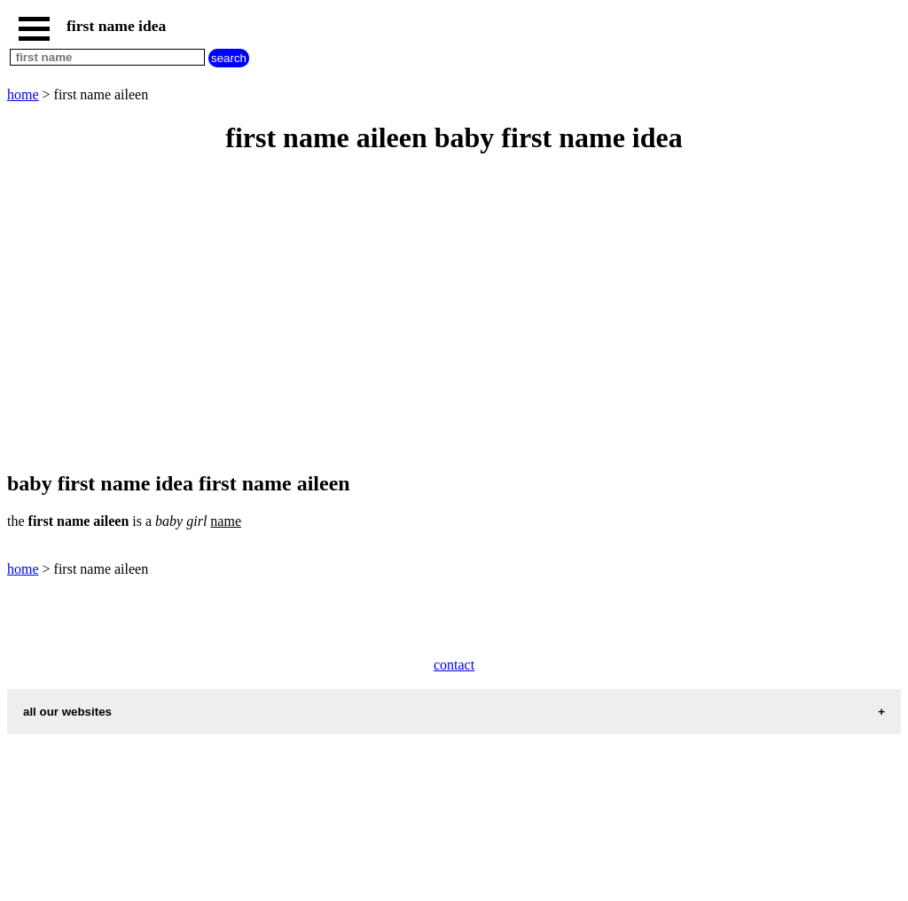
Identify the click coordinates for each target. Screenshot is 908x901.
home (23, 94)
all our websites (67, 711)
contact (454, 664)
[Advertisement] (454, 314)
